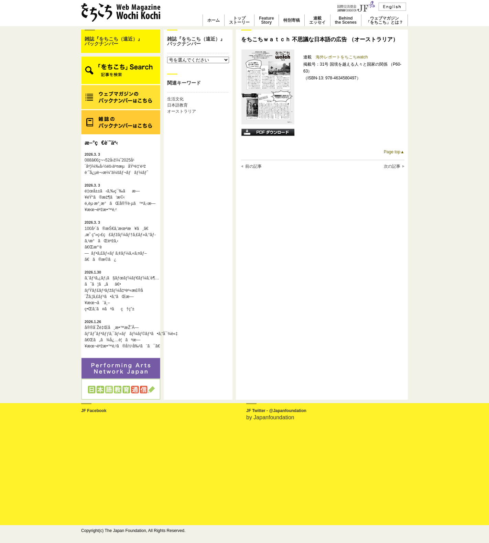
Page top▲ (394, 151)
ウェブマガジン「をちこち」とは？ (384, 20)
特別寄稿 (291, 20)
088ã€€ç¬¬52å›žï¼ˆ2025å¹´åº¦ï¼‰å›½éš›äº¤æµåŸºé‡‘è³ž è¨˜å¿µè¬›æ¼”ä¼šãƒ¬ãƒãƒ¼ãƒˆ (116, 163)
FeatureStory (266, 20)
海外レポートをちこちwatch (342, 57)
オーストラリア (181, 111)
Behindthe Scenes (346, 20)
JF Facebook (93, 410)
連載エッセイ (317, 20)
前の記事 (253, 166)
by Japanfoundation (270, 417)
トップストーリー (239, 20)
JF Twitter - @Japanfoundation (276, 410)
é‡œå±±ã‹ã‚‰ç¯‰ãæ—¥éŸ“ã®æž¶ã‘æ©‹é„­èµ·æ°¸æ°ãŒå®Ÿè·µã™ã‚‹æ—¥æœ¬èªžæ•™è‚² (120, 197)
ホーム (213, 20)
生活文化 (175, 99)
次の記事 (392, 166)
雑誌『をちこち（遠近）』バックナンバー (113, 41)
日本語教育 (177, 105)
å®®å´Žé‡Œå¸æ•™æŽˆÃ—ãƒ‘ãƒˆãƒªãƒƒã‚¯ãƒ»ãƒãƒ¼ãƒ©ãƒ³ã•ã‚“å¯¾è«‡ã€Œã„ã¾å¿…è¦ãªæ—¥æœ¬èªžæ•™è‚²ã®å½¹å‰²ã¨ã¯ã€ (121, 334)
